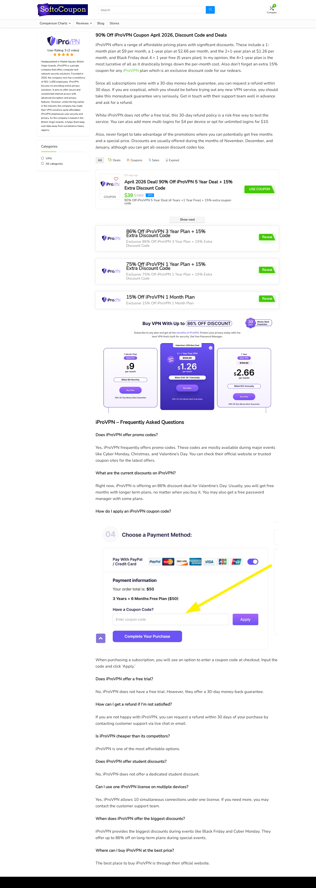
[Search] (210, 10)
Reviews (82, 23)
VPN (49, 158)
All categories (54, 164)
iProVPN (131, 70)
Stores (114, 23)
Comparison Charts (54, 23)
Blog (100, 23)
